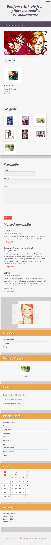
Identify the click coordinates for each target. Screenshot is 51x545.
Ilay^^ (5, 444)
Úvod (5, 25)
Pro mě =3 (8, 85)
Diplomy (6, 343)
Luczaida (6, 433)
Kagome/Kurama (9, 422)
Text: (5, 186)
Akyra (5, 426)
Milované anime (9, 340)
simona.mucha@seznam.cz (12, 403)
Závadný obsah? (29, 538)
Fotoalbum (12, 25)
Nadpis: (6, 178)
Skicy (5, 347)
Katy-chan (6, 437)
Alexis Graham (8, 451)
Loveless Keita (8, 448)
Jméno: (6, 170)
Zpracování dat (41, 538)
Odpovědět (10, 242)
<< (5, 472)
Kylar (5, 455)
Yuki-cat (6, 440)
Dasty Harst (7, 429)
